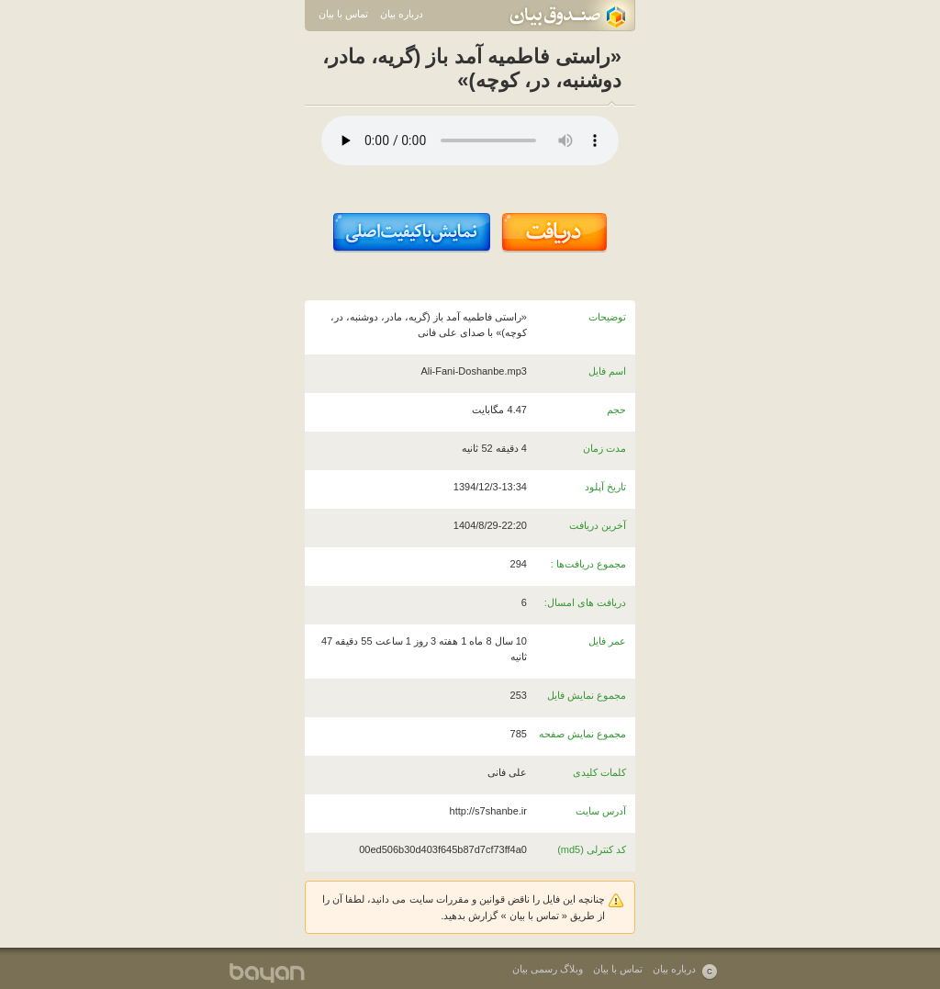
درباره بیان (401, 13)
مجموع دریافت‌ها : (588, 563)
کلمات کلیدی (599, 772)
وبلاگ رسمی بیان (547, 968)
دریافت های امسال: (585, 602)
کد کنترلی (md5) (591, 849)
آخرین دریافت (597, 525)
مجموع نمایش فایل (586, 695)
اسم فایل (607, 370)
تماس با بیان (343, 13)
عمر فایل (607, 640)
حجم (616, 409)
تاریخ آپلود (605, 486)
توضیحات (607, 316)
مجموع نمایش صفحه (582, 733)
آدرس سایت (601, 810)
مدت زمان (604, 448)
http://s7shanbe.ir (488, 810)
